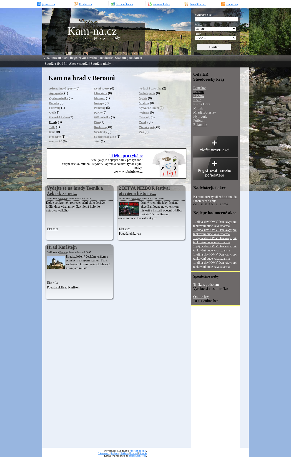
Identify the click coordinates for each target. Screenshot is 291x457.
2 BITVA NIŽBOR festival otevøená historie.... (144, 191)
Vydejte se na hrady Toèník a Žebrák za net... (75, 191)
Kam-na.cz (92, 31)
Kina (52, 132)
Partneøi (134, 453)
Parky (98, 112)
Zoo (141, 132)
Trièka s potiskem (206, 284)
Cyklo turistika (58, 98)
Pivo (97, 122)
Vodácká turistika (150, 88)
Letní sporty (102, 88)
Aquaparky (56, 93)
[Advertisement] (209, 378)
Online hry (201, 297)
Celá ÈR (200, 74)
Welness (144, 112)
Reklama (124, 453)
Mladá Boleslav (204, 112)
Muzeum (99, 98)
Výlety (143, 98)
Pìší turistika (102, 117)
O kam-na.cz (103, 453)
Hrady (53, 122)
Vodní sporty (147, 93)
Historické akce (59, 117)
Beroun (63, 198)
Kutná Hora (201, 104)
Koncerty (55, 136)
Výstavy (144, 103)
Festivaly (54, 107)
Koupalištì (55, 141)
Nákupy (99, 103)
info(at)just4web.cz (137, 456)
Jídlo (52, 127)
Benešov (199, 88)
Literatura (100, 93)
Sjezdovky (100, 132)
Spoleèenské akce (105, 136)
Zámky (143, 122)
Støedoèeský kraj (208, 79)
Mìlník (198, 108)
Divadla (54, 103)
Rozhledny (101, 127)
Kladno (198, 96)
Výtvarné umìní (149, 107)
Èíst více (52, 229)
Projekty (115, 453)
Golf (52, 112)
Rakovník (200, 125)
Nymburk (200, 116)
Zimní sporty (147, 127)
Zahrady (144, 117)
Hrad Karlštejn (62, 247)
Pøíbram (199, 120)
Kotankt (143, 453)
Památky (99, 107)
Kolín (197, 100)
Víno (97, 141)
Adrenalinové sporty (62, 88)
